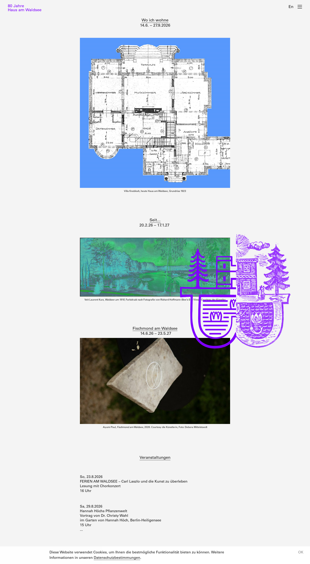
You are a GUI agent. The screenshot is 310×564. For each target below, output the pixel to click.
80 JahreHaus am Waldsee (24, 8)
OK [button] (300, 552)
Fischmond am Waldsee (155, 328)
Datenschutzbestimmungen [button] (117, 557)
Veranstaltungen (155, 457)
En (291, 6)
